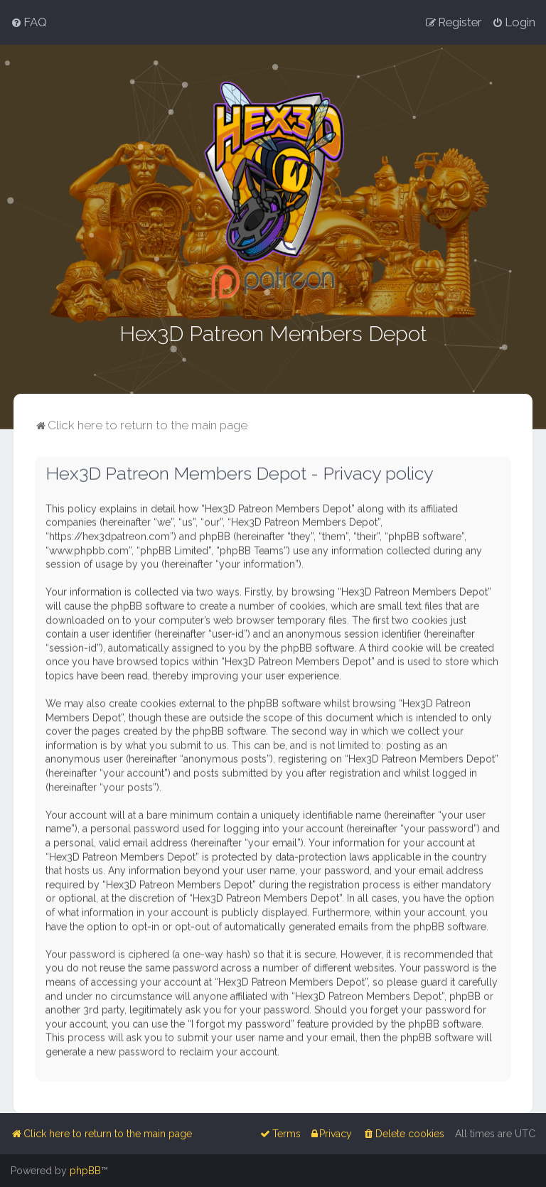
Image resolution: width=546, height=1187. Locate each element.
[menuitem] (29, 22)
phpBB (85, 1170)
